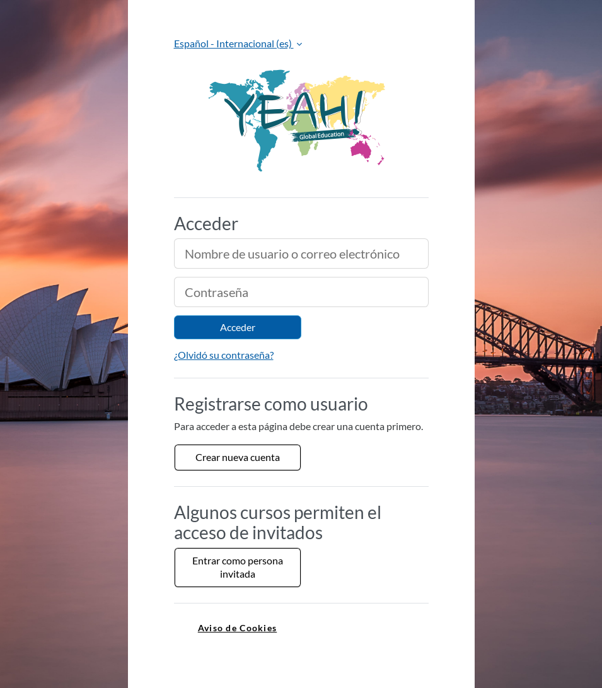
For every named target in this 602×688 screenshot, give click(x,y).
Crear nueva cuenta (237, 457)
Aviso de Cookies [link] (237, 627)
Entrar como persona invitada (237, 567)
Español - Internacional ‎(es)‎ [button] (234, 43)
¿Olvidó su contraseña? (224, 355)
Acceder (237, 327)
